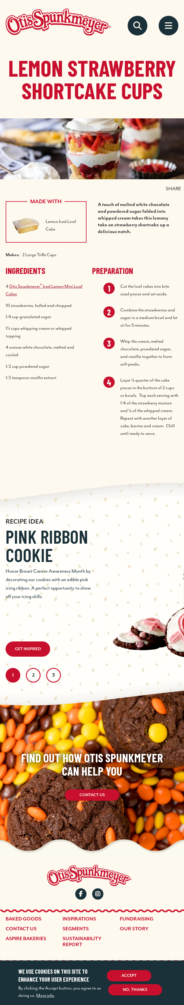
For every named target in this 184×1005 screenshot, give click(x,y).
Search (137, 26)
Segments (76, 929)
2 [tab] (33, 675)
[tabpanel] (92, 557)
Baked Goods (23, 919)
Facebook (81, 894)
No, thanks (135, 990)
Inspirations (79, 919)
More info (45, 995)
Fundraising (136, 919)
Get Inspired (28, 649)
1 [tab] (13, 675)
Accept (129, 975)
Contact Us (92, 795)
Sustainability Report (82, 942)
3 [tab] (53, 675)
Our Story (134, 929)
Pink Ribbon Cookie (47, 545)
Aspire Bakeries (26, 939)
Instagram (97, 894)
